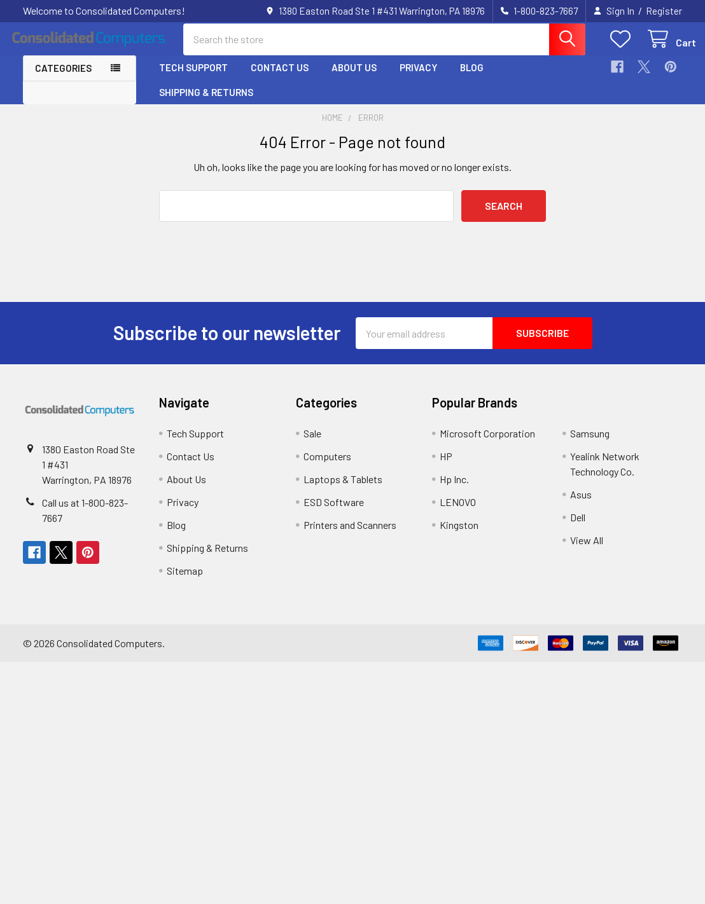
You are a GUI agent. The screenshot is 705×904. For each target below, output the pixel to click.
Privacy (418, 78)
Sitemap (185, 581)
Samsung (590, 444)
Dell (577, 528)
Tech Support (193, 78)
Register (664, 11)
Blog (472, 78)
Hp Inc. (454, 490)
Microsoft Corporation (487, 444)
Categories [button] (63, 79)
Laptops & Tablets (343, 490)
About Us (354, 78)
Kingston (459, 536)
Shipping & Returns (206, 102)
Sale (312, 444)
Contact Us (280, 78)
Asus (581, 505)
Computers (327, 467)
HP (446, 467)
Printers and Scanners (350, 536)
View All (586, 551)
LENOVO (458, 513)
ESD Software (334, 513)
